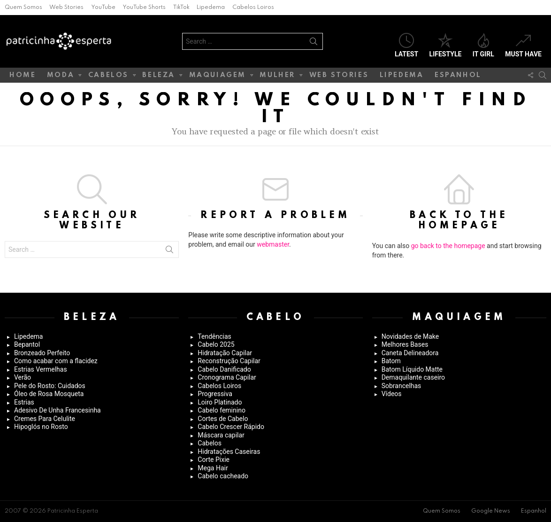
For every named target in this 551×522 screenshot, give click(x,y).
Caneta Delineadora (410, 353)
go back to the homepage (448, 245)
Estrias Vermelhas (40, 369)
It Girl (483, 45)
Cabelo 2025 (216, 344)
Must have (523, 45)
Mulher (277, 77)
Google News (490, 511)
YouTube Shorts (144, 7)
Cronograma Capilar (227, 377)
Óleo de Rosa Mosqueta (49, 393)
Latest (406, 45)
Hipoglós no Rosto (41, 426)
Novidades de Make (410, 336)
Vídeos (392, 393)
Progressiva (215, 393)
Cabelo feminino (221, 410)
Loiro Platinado (220, 402)
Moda (60, 77)
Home (22, 75)
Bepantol (27, 344)
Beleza (158, 77)
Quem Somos (23, 7)
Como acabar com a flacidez (56, 361)
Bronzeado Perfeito (42, 353)
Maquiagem (217, 77)
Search (313, 43)
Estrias (24, 402)
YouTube (103, 7)
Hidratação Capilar (225, 353)
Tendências (214, 336)
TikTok (181, 7)
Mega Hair (213, 468)
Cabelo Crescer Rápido (231, 426)
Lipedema (211, 7)
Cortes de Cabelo (223, 418)
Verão (22, 377)
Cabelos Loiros (253, 7)
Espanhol (458, 75)
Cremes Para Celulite (44, 418)
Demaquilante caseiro (413, 377)
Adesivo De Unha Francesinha (57, 410)
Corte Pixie (214, 459)
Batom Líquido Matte (412, 369)
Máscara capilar (221, 435)
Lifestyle (445, 45)
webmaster (273, 244)
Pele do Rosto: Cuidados (49, 386)
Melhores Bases (405, 344)
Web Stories (66, 7)
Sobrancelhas (401, 386)
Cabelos (108, 77)
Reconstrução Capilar (229, 361)
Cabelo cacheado (223, 476)
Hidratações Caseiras (229, 451)
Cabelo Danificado (224, 369)
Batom (391, 361)
